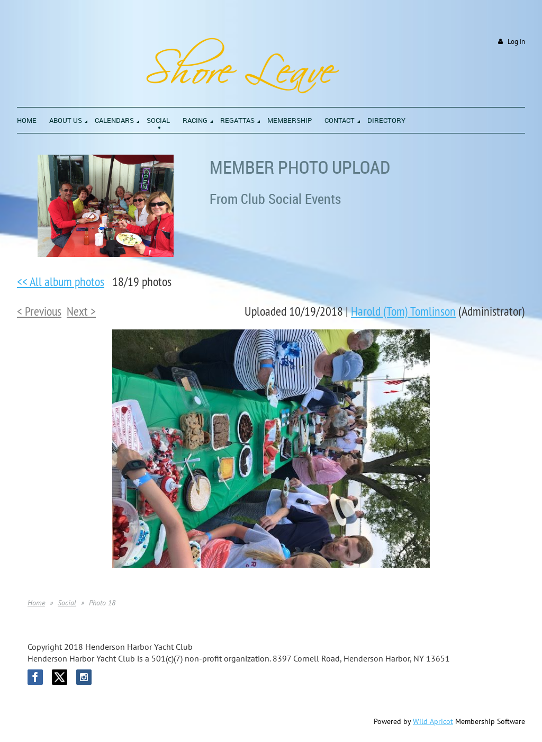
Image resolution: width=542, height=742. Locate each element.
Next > (81, 311)
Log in (516, 41)
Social (67, 602)
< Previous (39, 311)
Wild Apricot (433, 721)
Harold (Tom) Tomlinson (403, 311)
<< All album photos (60, 281)
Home (36, 602)
